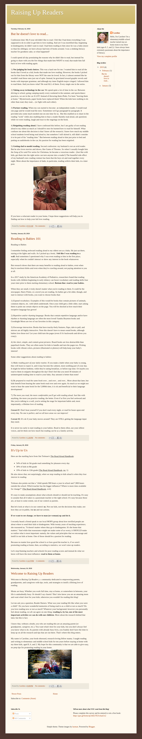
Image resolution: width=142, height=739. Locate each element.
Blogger (92, 727)
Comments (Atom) (28, 698)
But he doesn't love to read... (29, 34)
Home (55, 694)
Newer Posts (16, 694)
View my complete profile (107, 56)
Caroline (116, 33)
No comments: (40, 226)
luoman (75, 727)
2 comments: (40, 561)
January (105, 86)
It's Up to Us (19, 450)
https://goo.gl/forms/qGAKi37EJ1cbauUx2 (89, 716)
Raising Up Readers (37, 12)
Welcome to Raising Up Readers (32, 573)
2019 (102, 67)
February (106, 71)
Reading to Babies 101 (26, 238)
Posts (16, 714)
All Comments (19, 718)
